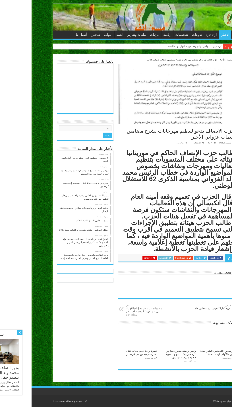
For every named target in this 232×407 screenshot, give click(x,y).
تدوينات (165, 35)
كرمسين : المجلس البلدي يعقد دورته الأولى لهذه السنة (163, 46)
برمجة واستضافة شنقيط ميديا (35, 401)
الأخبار (194, 35)
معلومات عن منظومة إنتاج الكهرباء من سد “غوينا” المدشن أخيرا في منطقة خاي (112, 310)
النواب (76, 35)
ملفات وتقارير (105, 35)
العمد (88, 35)
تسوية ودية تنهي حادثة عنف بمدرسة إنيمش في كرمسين (110, 352)
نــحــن (64, 35)
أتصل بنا (49, 35)
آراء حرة (180, 35)
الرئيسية (204, 34)
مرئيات (123, 35)
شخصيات (150, 35)
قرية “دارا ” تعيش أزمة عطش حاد (180, 307)
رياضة (136, 35)
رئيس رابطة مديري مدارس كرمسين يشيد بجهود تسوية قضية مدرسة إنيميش (149, 354)
